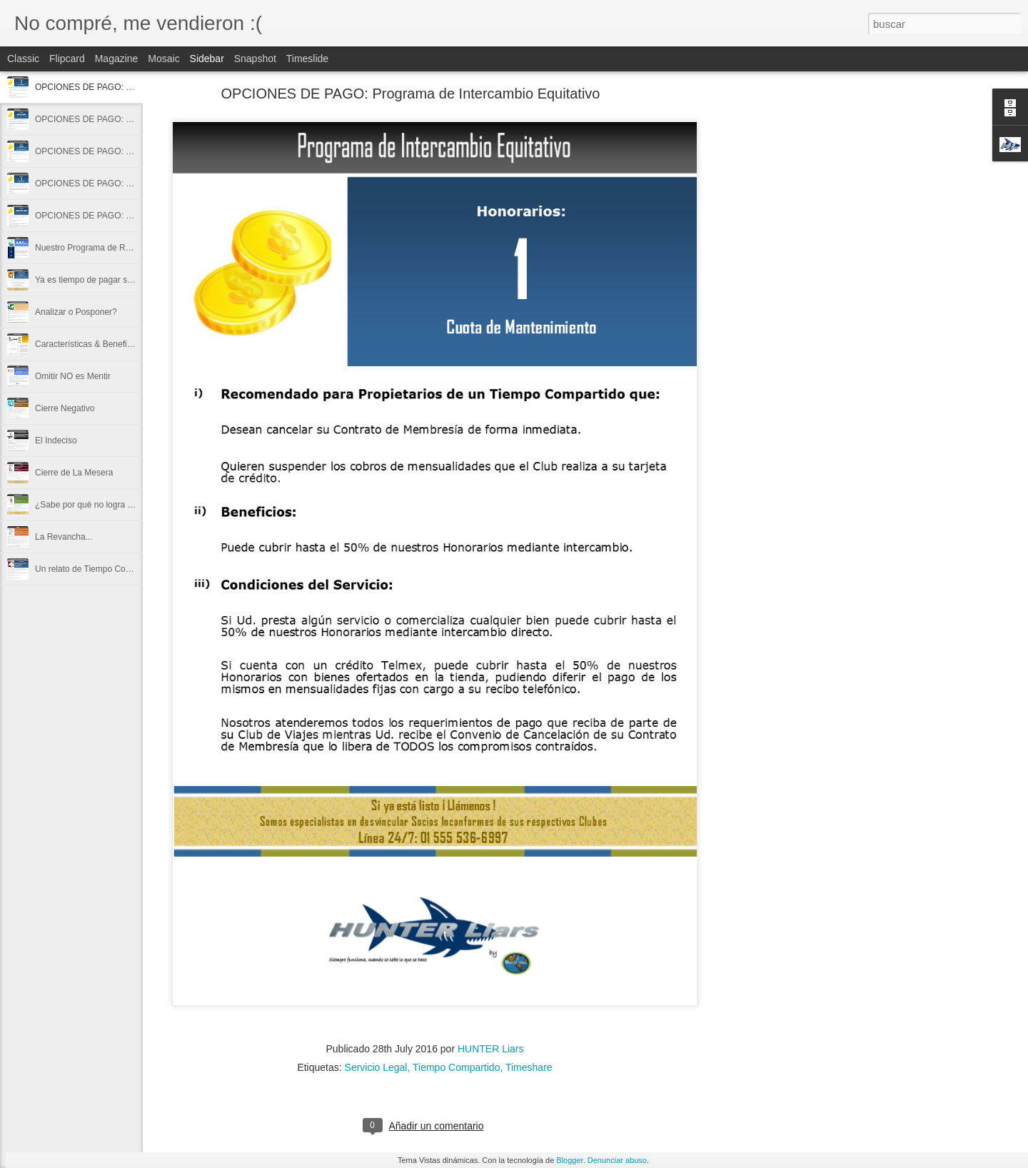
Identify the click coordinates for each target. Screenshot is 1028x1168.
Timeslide (307, 58)
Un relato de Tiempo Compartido (96, 569)
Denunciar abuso (617, 1160)
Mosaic (163, 58)
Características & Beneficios (88, 344)
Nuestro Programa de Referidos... (99, 248)
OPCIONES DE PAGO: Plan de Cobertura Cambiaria (136, 119)
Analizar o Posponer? (76, 312)
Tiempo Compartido (456, 1067)
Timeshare (529, 1067)
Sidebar (207, 58)
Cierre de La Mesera (74, 473)
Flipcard (67, 58)
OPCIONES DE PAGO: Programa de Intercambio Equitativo (410, 93)
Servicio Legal (376, 1067)
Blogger (569, 1160)
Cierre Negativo (64, 408)
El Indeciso (56, 440)
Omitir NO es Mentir (73, 376)
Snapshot (255, 58)
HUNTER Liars (491, 1048)
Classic (23, 58)
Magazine (116, 58)
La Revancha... (64, 537)
